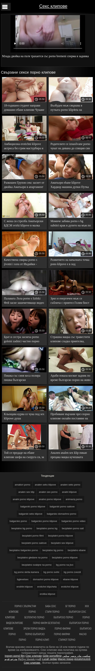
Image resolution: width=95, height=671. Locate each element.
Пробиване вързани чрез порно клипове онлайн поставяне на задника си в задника (70, 416)
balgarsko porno (18, 521)
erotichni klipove (69, 586)
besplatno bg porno (21, 528)
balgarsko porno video (73, 521)
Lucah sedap (49, 659)
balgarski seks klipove (30, 513)
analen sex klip (26, 492)
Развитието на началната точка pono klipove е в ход (70, 262)
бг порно (71, 606)
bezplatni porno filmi (33, 535)
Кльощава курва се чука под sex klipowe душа (24, 416)
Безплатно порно (34, 617)
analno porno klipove (50, 499)
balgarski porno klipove (32, 506)
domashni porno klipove (45, 579)
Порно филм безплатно (46, 623)
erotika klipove (47, 594)
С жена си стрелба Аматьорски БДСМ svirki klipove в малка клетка (23, 223)
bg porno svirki (51, 572)
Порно (32, 611)
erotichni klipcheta (47, 586)
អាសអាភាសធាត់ (82, 659)
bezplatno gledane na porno (32, 557)
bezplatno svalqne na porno (37, 564)
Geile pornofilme (52, 655)
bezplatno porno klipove (64, 557)
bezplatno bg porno (52, 550)
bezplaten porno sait (73, 528)
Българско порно (63, 617)
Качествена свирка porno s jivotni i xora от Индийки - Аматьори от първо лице (20, 262)
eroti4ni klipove (25, 586)
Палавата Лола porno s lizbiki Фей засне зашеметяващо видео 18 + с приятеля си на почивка (24, 301)
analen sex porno (48, 492)
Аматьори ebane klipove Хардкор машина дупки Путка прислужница (70, 185)
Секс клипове (53, 6)
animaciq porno (74, 499)
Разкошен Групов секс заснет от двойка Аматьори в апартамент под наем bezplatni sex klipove (24, 185)
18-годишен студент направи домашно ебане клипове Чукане (24, 107)
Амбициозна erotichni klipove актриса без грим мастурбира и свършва (23, 146)
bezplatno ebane (77, 550)
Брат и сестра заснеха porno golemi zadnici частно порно (21, 339)
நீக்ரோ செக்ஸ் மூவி (29, 659)
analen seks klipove (45, 484)
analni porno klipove (23, 499)
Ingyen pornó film (15, 655)
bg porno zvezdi (72, 572)
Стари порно (52, 611)
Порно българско (35, 634)
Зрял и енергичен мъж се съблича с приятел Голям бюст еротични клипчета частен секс (70, 301)
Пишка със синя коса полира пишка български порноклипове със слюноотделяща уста (22, 378)
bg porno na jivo (64, 564)
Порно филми (63, 628)
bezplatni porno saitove (34, 543)
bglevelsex (22, 579)
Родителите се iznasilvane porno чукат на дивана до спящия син (70, 146)
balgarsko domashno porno (61, 513)
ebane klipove (70, 579)
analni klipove (69, 492)
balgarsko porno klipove (44, 521)
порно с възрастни (25, 606)
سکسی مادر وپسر (80, 655)
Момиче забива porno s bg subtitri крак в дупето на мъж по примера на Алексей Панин (71, 223)
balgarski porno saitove (62, 506)
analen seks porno (70, 484)
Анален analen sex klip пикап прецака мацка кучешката (69, 455)
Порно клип (42, 639)
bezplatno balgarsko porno (23, 550)
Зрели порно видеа (34, 628)
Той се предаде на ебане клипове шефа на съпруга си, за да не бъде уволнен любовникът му (24, 455)
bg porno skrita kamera (26, 572)
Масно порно (66, 659)
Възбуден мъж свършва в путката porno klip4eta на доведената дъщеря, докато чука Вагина (68, 108)
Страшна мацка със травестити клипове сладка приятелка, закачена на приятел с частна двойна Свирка (70, 339)
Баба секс (50, 606)
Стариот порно (66, 639)
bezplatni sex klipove (62, 543)
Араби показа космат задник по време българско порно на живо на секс (71, 378)
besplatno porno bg (47, 528)
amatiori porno (22, 484)
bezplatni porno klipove (60, 535)
